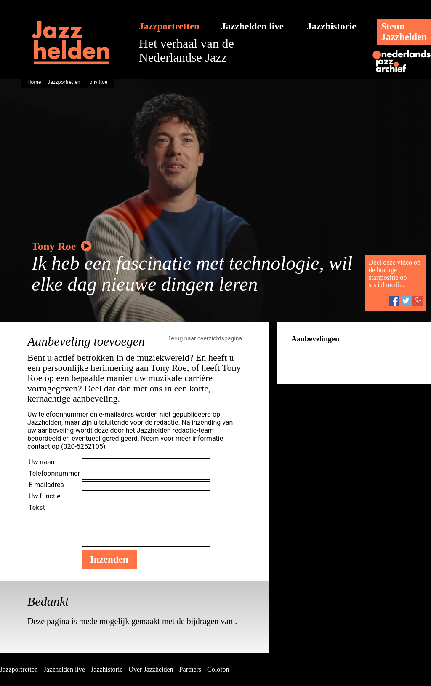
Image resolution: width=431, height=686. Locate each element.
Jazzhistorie (332, 26)
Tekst (37, 508)
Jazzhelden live (252, 26)
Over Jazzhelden (150, 669)
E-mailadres (46, 485)
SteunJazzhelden (404, 31)
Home (34, 82)
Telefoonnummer (54, 473)
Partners (190, 669)
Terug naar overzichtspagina (205, 338)
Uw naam (43, 462)
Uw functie (45, 496)
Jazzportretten (169, 26)
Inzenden (109, 559)
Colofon (218, 669)
